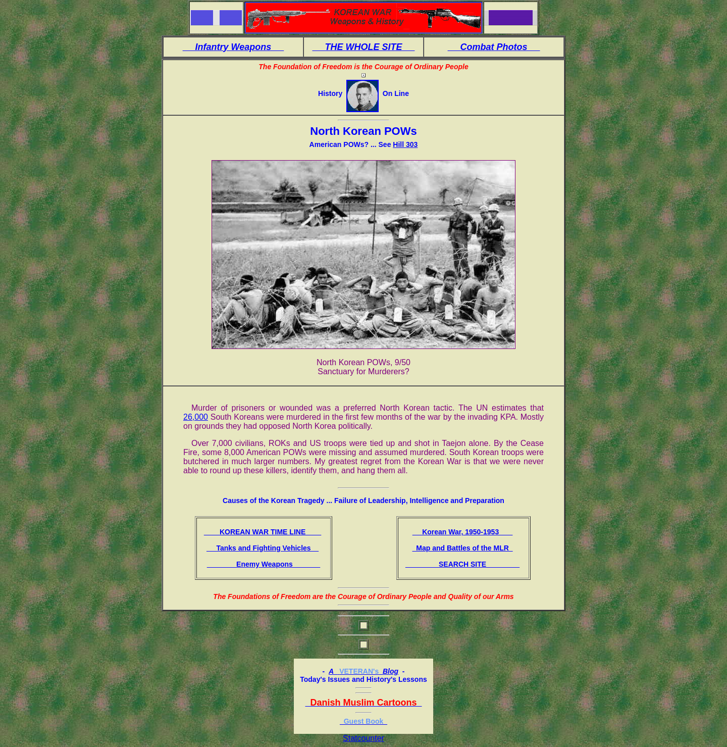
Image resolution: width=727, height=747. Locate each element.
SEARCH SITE (462, 564)
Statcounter (363, 738)
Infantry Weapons (233, 47)
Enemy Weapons (264, 564)
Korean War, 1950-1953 (462, 532)
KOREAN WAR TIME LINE (263, 532)
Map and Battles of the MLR (462, 548)
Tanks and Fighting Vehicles (262, 548)
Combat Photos (494, 47)
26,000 (195, 417)
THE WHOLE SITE (363, 47)
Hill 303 (405, 144)
